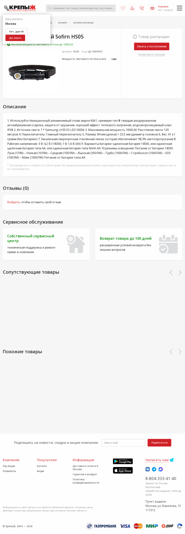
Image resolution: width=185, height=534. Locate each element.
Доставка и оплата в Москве (85, 467)
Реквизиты (9, 471)
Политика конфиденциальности (86, 481)
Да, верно (15, 37)
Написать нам (157, 460)
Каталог (42, 466)
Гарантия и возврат (85, 474)
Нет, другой (16, 31)
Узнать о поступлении (151, 46)
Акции (40, 471)
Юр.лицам (9, 466)
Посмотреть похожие (151, 54)
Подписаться (159, 442)
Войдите (13, 202)
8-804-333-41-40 (160, 478)
